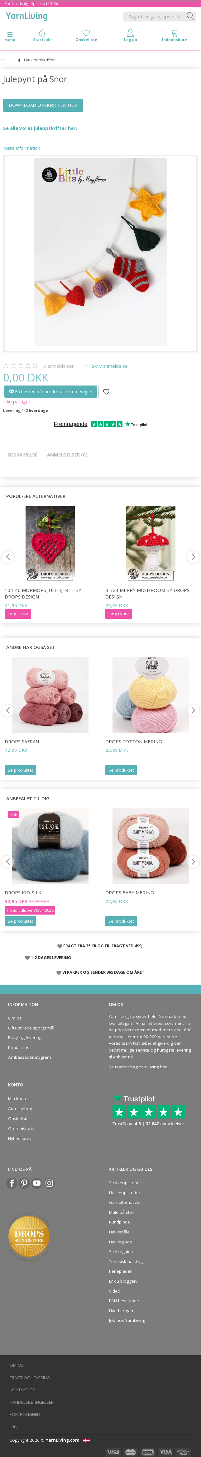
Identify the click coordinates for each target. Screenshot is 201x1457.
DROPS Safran (22, 741)
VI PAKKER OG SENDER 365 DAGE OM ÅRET (103, 972)
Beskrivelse (22, 455)
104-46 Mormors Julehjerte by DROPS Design (43, 593)
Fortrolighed (25, 1414)
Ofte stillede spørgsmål (31, 1028)
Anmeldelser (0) (67, 455)
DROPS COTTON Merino (133, 741)
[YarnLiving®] (27, 15)
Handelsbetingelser (32, 1402)
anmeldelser (58, 366)
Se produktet (20, 770)
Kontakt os (18, 1047)
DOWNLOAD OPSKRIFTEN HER (43, 105)
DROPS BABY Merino (129, 892)
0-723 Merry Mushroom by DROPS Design (147, 593)
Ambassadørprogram (29, 1057)
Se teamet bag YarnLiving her (138, 1067)
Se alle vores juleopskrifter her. (40, 128)
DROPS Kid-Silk (23, 892)
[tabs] (175, 37)
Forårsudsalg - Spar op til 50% (31, 3)
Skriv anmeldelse (109, 366)
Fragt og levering (24, 1037)
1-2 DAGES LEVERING (51, 957)
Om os (15, 1018)
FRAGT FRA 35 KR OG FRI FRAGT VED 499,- (103, 945)
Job (13, 1427)
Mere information (21, 148)
